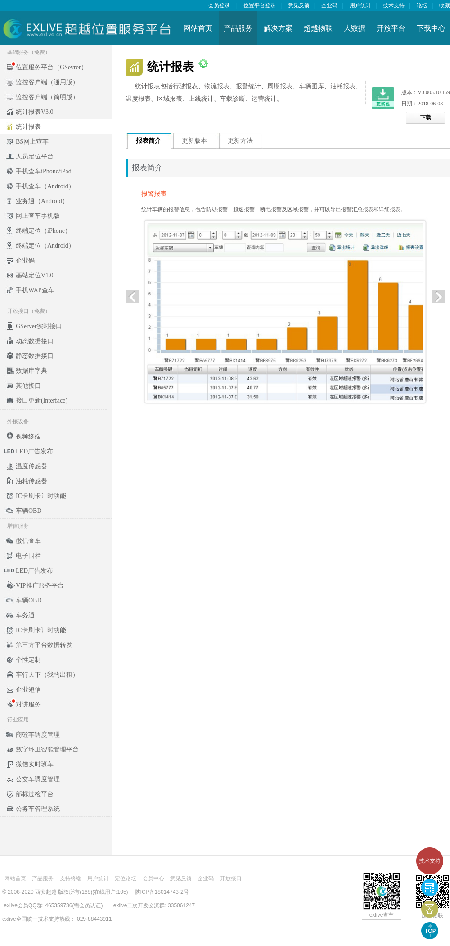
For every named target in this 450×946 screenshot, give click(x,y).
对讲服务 (28, 704)
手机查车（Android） (45, 186)
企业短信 (28, 689)
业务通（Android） (42, 201)
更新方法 (240, 140)
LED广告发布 (34, 451)
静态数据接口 (35, 356)
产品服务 (238, 28)
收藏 (444, 5)
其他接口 (28, 385)
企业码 (329, 5)
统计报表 (28, 126)
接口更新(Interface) (42, 400)
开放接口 (231, 878)
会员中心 (153, 878)
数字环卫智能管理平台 (47, 749)
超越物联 (318, 28)
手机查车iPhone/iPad (44, 171)
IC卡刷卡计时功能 (41, 496)
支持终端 (70, 878)
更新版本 (194, 140)
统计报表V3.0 (35, 112)
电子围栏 (28, 555)
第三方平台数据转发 (44, 645)
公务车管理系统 (38, 809)
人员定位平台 (35, 156)
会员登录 (219, 5)
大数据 (354, 28)
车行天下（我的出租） (47, 674)
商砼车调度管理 (38, 734)
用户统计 (360, 5)
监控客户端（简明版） (47, 97)
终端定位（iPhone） (43, 230)
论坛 (422, 5)
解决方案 (278, 28)
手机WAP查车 (35, 290)
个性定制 (28, 659)
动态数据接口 (35, 341)
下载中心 (431, 28)
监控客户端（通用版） (47, 82)
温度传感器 (31, 466)
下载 (425, 117)
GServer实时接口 (39, 326)
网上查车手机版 (38, 216)
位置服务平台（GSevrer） (51, 67)
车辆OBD (29, 510)
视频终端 (28, 436)
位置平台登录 (259, 5)
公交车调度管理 (38, 779)
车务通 (25, 615)
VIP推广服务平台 (40, 585)
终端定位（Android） (45, 245)
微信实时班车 (35, 764)
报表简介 (148, 140)
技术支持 (430, 861)
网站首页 (198, 28)
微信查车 (28, 541)
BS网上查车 (32, 141)
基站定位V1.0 (35, 275)
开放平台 (391, 28)
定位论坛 (125, 878)
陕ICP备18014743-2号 (162, 892)
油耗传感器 (31, 481)
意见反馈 (299, 5)
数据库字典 (31, 370)
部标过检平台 (35, 794)
